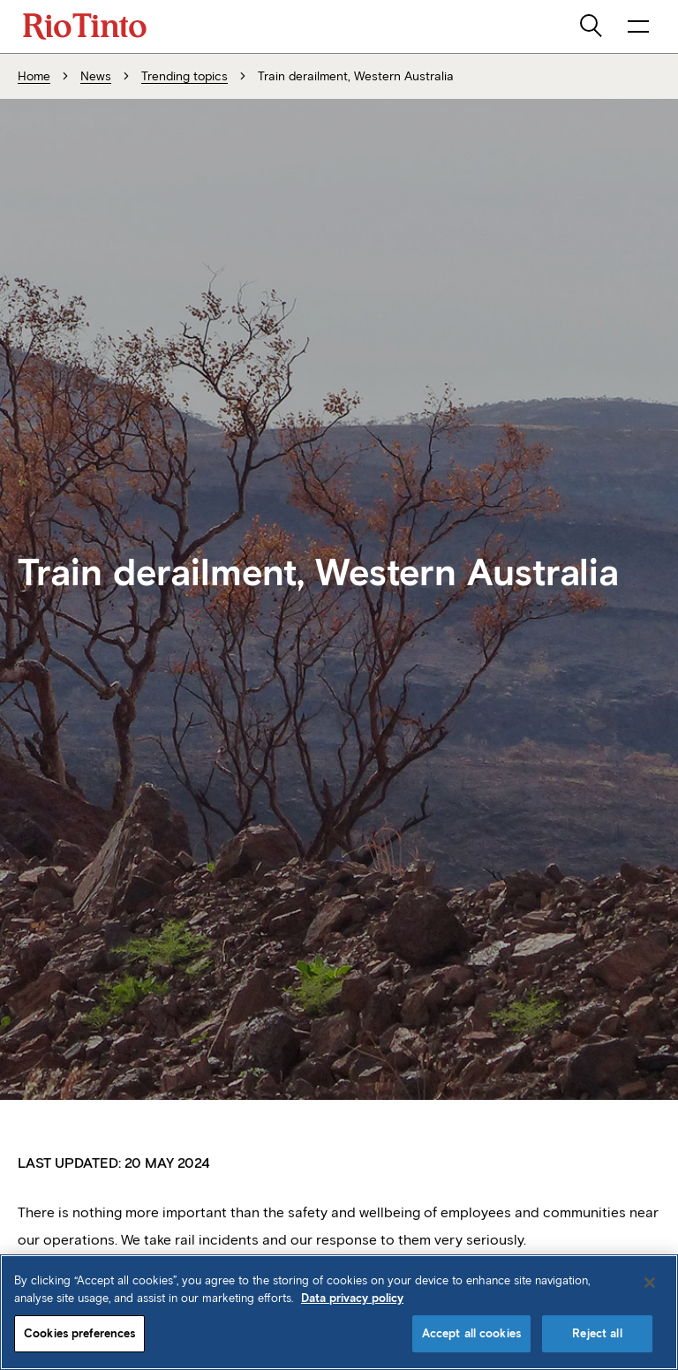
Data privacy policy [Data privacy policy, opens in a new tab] (352, 1298)
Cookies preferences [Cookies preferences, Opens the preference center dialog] (79, 1333)
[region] (339, 1312)
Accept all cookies (471, 1333)
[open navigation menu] (638, 26)
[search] (592, 26)
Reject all (597, 1333)
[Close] (649, 1282)
